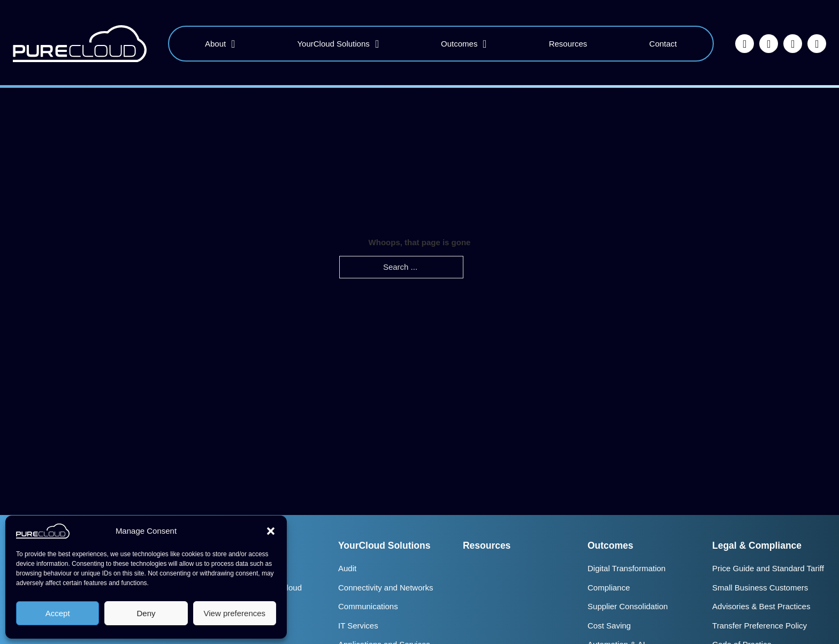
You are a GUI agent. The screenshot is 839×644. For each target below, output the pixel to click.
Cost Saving (609, 625)
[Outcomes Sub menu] (484, 44)
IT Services (358, 625)
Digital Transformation (627, 568)
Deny (145, 613)
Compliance (609, 587)
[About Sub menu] (233, 44)
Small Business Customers (760, 587)
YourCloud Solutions (333, 43)
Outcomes (459, 43)
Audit (347, 568)
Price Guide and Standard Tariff (768, 568)
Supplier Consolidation (628, 606)
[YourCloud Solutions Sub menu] (377, 44)
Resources (568, 43)
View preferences (235, 613)
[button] (270, 531)
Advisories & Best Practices (761, 606)
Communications (368, 606)
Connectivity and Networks (385, 587)
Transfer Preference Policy (759, 625)
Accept (57, 613)
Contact (663, 43)
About (215, 43)
